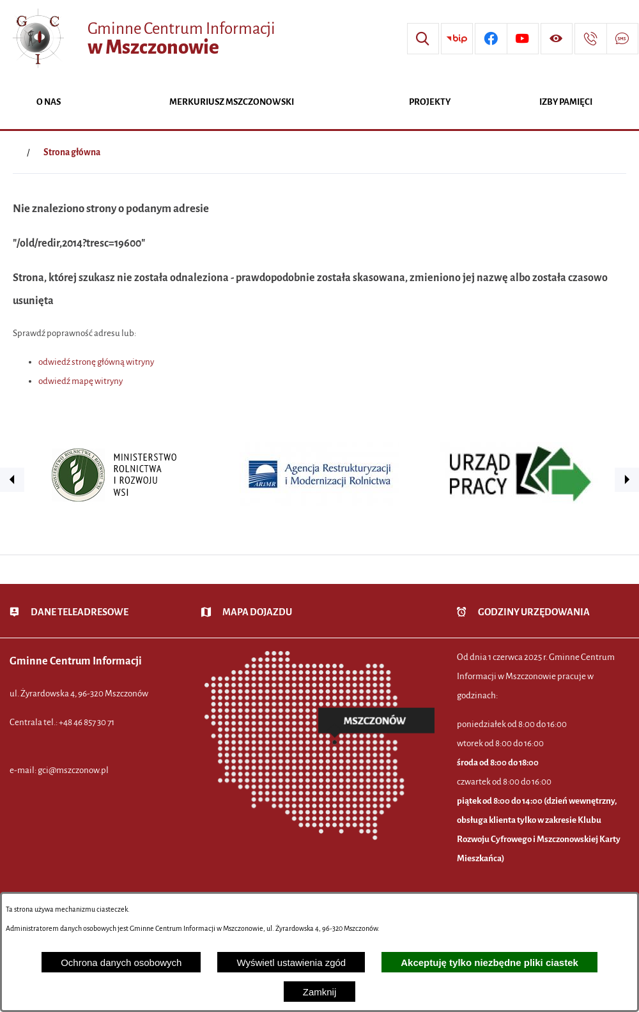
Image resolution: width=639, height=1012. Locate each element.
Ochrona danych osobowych (121, 962)
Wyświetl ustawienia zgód (291, 962)
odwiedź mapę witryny (80, 381)
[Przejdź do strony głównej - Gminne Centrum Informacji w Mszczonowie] (142, 38)
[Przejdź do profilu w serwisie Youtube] (523, 39)
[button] (12, 480)
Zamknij (320, 991)
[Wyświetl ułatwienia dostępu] (557, 39)
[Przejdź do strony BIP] (457, 39)
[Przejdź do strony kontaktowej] (590, 39)
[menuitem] (48, 103)
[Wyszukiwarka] (423, 39)
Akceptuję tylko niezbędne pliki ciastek (489, 962)
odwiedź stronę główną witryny (96, 362)
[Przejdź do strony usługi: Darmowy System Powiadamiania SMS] (622, 39)
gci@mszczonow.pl (73, 770)
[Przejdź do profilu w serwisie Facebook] (491, 39)
